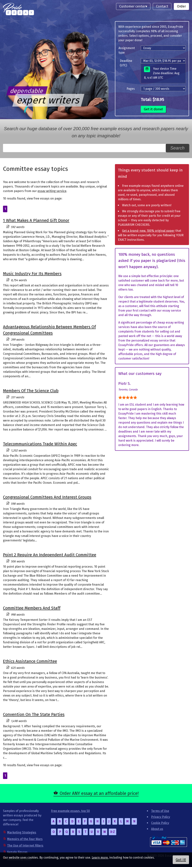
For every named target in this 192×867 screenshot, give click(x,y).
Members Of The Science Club (30, 390)
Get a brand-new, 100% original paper (148, 230)
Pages (131, 88)
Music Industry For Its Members (32, 273)
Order (181, 6)
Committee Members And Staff (31, 608)
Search (177, 147)
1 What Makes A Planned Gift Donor (36, 220)
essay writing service (52, 191)
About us (157, 829)
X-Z (112, 832)
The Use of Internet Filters (25, 845)
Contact (162, 6)
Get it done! (153, 109)
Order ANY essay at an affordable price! (99, 793)
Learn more (100, 857)
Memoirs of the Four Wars (25, 839)
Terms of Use (160, 811)
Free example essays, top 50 (70, 811)
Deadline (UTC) (126, 63)
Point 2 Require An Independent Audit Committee (49, 554)
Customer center (132, 6)
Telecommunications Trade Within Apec (40, 443)
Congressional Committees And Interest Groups (47, 497)
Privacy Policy (160, 817)
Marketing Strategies (21, 832)
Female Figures (17, 852)
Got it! (181, 859)
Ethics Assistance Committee (30, 661)
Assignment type (126, 50)
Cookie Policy (160, 823)
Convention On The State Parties (33, 714)
